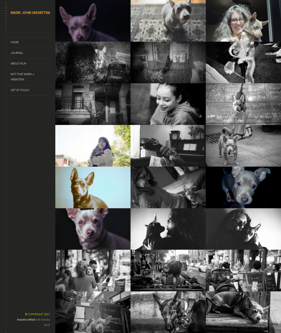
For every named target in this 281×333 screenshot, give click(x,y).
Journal (17, 53)
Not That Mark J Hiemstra (22, 76)
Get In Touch (20, 90)
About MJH (18, 63)
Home (15, 42)
